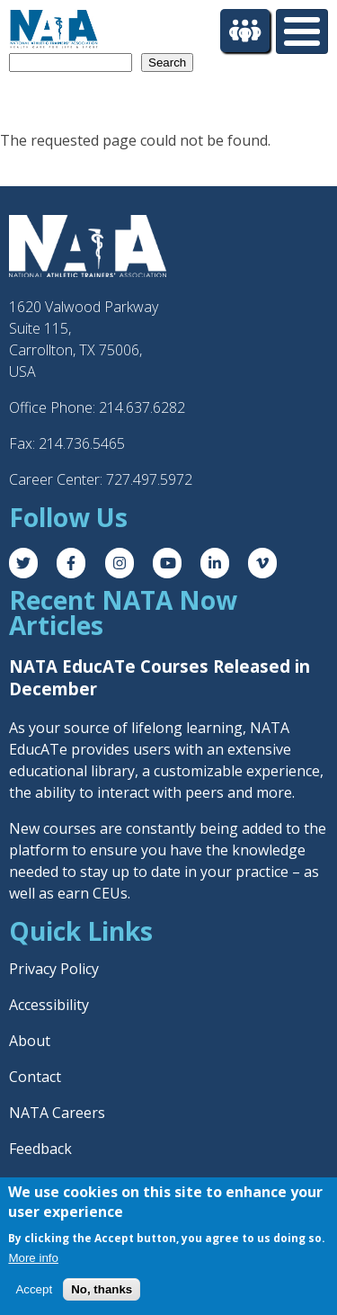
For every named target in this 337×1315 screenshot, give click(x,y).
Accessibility (49, 1005)
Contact (35, 1077)
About (29, 1041)
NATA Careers (57, 1113)
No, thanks (101, 1291)
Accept (33, 1291)
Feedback (40, 1148)
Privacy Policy (54, 969)
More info (33, 1259)
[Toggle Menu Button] (302, 31)
